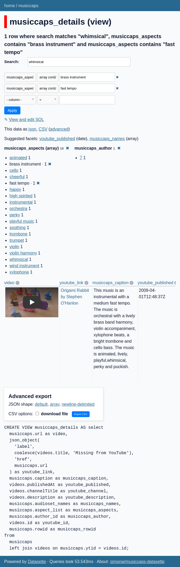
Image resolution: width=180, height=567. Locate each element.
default (41, 404)
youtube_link (72, 282)
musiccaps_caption (111, 282)
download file (52, 414)
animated (18, 157)
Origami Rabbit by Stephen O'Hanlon (75, 296)
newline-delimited (78, 404)
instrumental (21, 202)
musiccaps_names (107, 138)
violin (14, 246)
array (54, 404)
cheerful (17, 177)
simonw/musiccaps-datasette (137, 561)
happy (15, 189)
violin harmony (23, 253)
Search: (11, 61)
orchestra (18, 208)
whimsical (19, 259)
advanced (59, 129)
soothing (18, 227)
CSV (43, 129)
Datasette (37, 561)
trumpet (17, 240)
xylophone (19, 272)
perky (15, 215)
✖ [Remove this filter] (117, 77)
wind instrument (24, 266)
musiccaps (28, 5)
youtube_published (57, 138)
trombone (19, 234)
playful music (22, 221)
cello (14, 170)
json (32, 129)
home (9, 5)
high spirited (21, 196)
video (9, 282)
